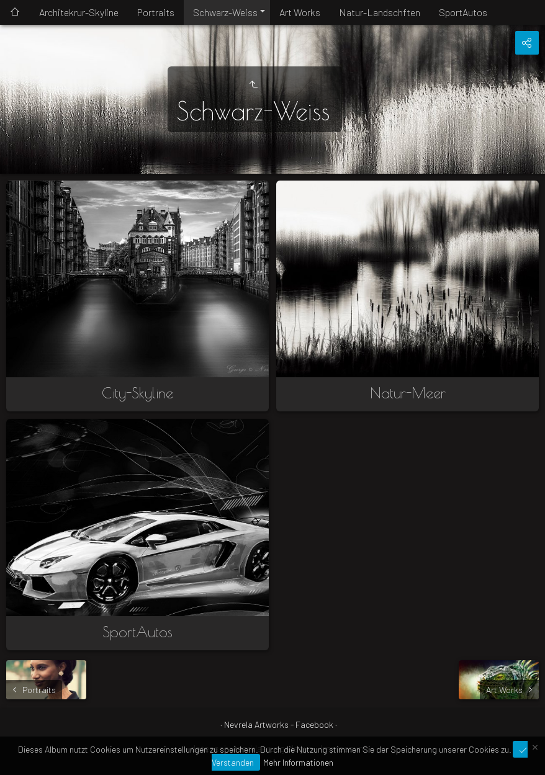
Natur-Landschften (379, 12)
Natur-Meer (408, 392)
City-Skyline (137, 392)
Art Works (299, 12)
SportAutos (463, 12)
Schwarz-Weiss (225, 12)
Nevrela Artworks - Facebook (278, 724)
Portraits (155, 12)
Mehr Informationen (298, 762)
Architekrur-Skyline (79, 12)
